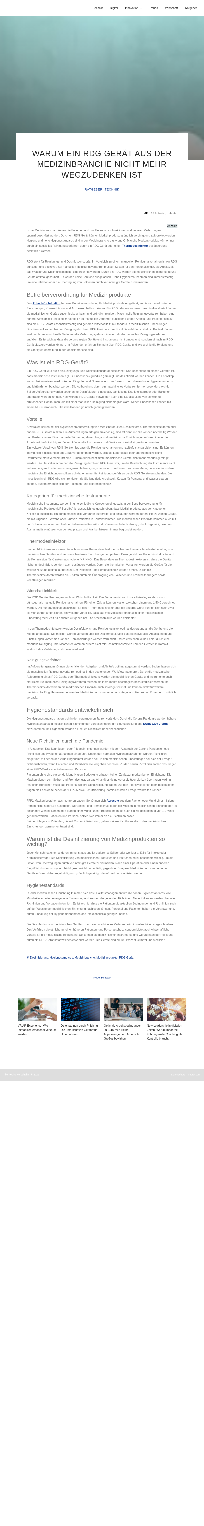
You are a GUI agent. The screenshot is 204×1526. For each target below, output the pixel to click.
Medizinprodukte (106, 957)
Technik (98, 8)
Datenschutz (178, 1074)
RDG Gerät (126, 957)
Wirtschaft (171, 8)
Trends (153, 8)
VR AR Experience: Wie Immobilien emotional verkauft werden (37, 1030)
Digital (114, 8)
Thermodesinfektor (135, 245)
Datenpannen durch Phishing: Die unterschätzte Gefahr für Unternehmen (80, 1030)
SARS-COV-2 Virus (155, 723)
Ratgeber (191, 8)
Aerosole (113, 800)
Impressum (194, 1074)
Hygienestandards (61, 957)
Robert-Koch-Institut (46, 303)
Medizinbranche (85, 957)
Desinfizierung (39, 957)
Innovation (133, 8)
